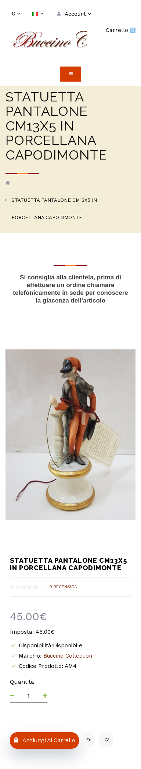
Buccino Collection (67, 655)
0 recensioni (64, 586)
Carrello (120, 30)
